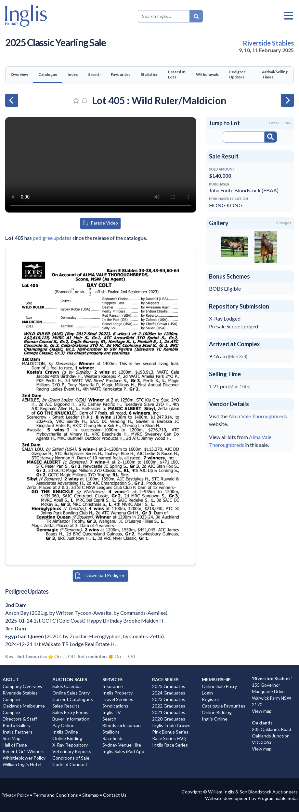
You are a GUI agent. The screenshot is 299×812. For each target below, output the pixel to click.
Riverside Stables (268, 43)
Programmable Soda (277, 798)
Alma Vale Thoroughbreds (257, 416)
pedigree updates (52, 238)
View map (262, 711)
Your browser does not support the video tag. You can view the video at (100, 165)
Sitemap (90, 795)
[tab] (19, 75)
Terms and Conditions (55, 795)
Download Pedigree (100, 575)
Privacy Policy (15, 795)
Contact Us (114, 795)
